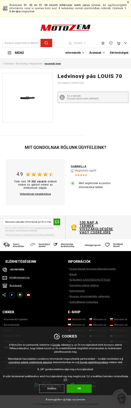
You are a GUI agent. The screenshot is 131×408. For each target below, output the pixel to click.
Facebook (12, 293)
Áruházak (95, 52)
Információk (73, 52)
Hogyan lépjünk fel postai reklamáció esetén (93, 269)
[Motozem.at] (97, 324)
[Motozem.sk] (118, 319)
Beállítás (51, 388)
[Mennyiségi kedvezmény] (65, 245)
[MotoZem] (65, 28)
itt (64, 399)
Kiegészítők (36, 63)
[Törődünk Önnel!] (116, 245)
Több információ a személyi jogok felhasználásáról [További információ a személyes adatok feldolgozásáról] (29, 235)
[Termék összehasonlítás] (103, 43)
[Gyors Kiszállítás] (15, 245)
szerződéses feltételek (27, 230)
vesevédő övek (52, 63)
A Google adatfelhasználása (92, 362)
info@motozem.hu (20, 277)
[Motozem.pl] (76, 324)
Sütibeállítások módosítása (84, 302)
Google (56, 344)
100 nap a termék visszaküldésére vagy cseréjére (96, 227)
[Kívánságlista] (110, 43)
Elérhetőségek (119, 52)
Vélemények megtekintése (35, 194)
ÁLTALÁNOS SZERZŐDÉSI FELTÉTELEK (90, 280)
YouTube (28, 293)
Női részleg (22, 63)
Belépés (78, 43)
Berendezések (11, 325)
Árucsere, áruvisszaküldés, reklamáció (90, 296)
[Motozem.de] (119, 324)
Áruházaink (16, 285)
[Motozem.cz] (97, 319)
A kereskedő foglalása (16, 319)
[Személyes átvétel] (40, 245)
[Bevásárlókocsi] (120, 43)
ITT (65, 379)
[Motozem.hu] (77, 319)
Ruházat (9, 63)
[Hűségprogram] (91, 245)
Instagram (20, 293)
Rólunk (73, 274)
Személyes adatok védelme (84, 285)
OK (79, 388)
